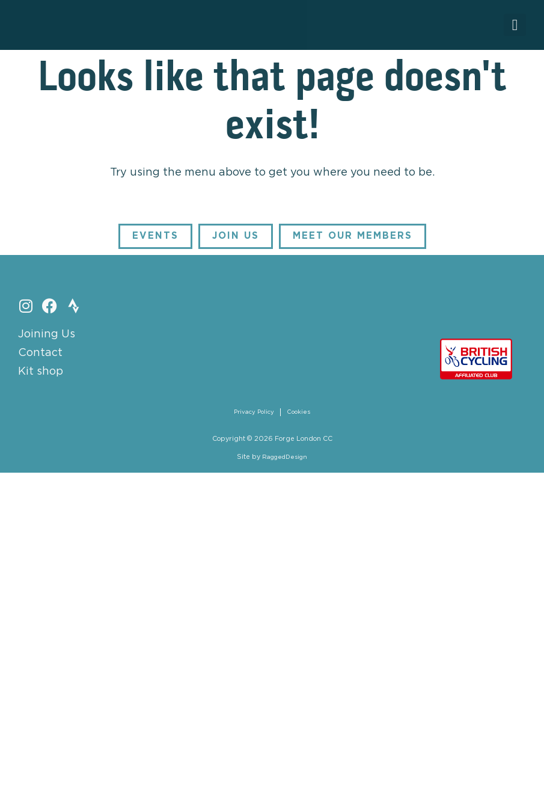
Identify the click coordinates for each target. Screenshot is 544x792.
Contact (40, 355)
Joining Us (46, 336)
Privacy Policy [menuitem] (253, 414)
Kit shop (40, 373)
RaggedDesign (284, 460)
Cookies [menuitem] (300, 414)
